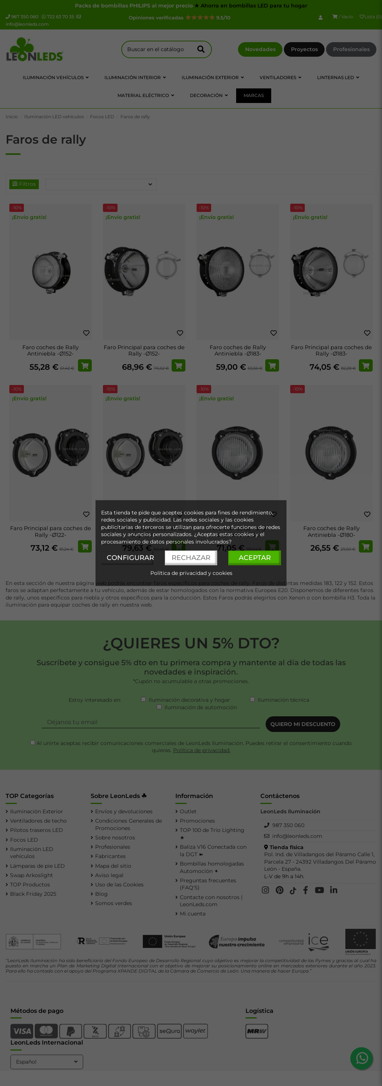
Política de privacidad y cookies (191, 573)
